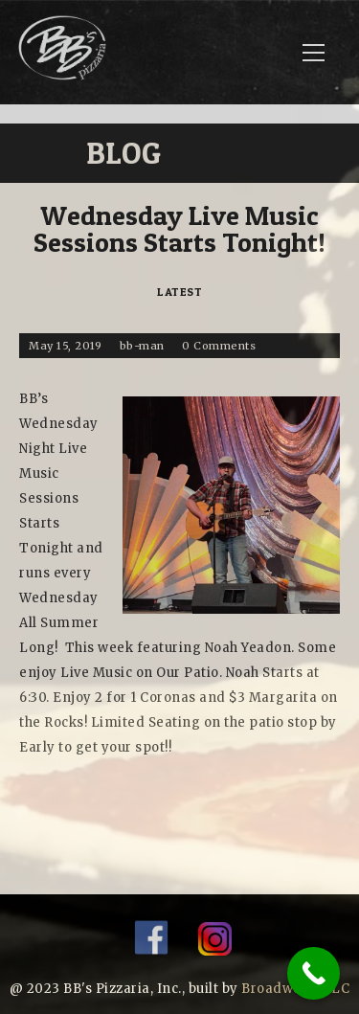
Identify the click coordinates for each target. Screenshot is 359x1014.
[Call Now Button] (313, 973)
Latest (179, 291)
